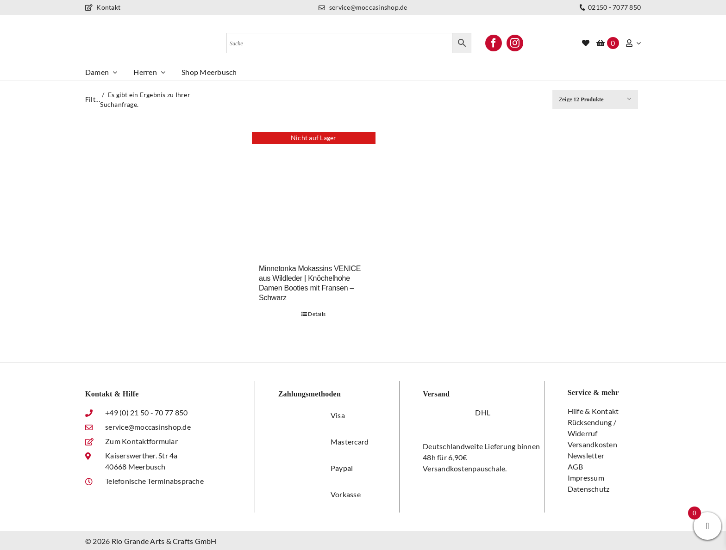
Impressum (586, 477)
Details (316, 313)
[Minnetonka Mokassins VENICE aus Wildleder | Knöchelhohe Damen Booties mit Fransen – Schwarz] (314, 193)
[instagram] (515, 43)
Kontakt (102, 7)
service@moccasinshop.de (363, 7)
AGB (575, 466)
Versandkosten (592, 444)
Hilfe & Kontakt (593, 411)
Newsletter (586, 455)
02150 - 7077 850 (609, 7)
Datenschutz (589, 488)
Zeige (581, 99)
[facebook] (493, 43)
